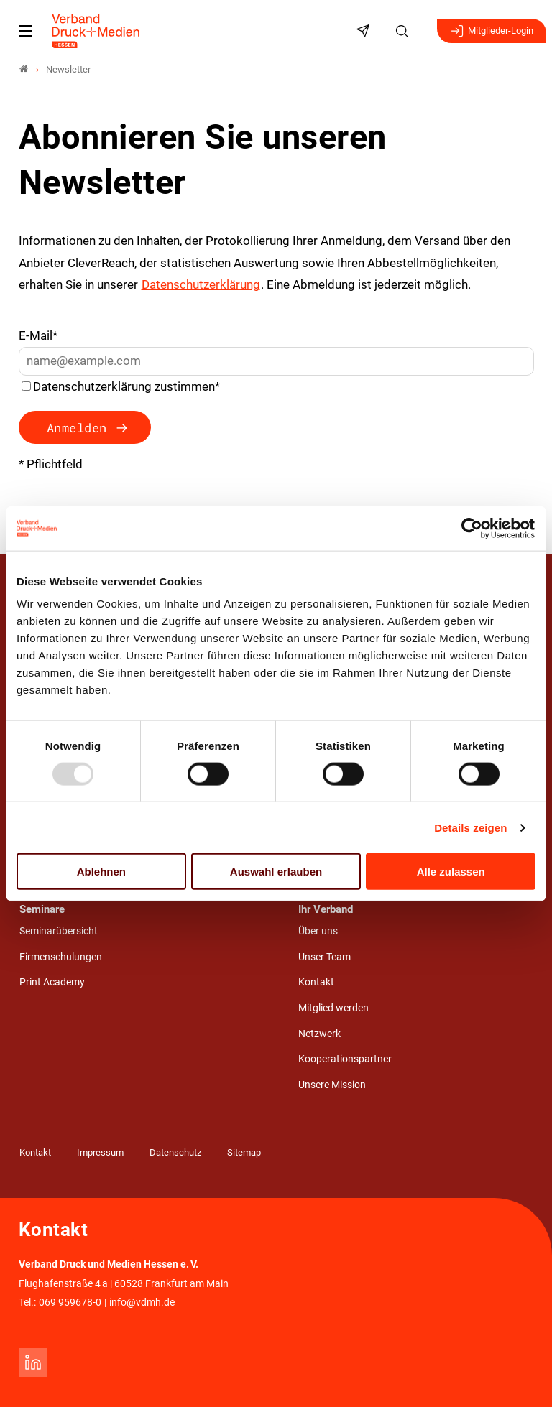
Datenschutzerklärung (201, 284)
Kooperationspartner (345, 1059)
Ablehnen (101, 871)
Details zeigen (470, 827)
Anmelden (77, 427)
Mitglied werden (333, 1008)
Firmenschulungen (60, 957)
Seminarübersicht (58, 931)
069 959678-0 (70, 1302)
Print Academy (52, 982)
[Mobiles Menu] (26, 31)
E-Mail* (38, 335)
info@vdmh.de (142, 1302)
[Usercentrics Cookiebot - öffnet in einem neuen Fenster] (472, 527)
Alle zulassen (451, 871)
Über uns (318, 931)
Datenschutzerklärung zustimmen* (126, 386)
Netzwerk (319, 1034)
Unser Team (324, 957)
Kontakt (316, 982)
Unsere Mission (332, 1085)
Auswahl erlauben (276, 871)
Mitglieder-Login (491, 31)
